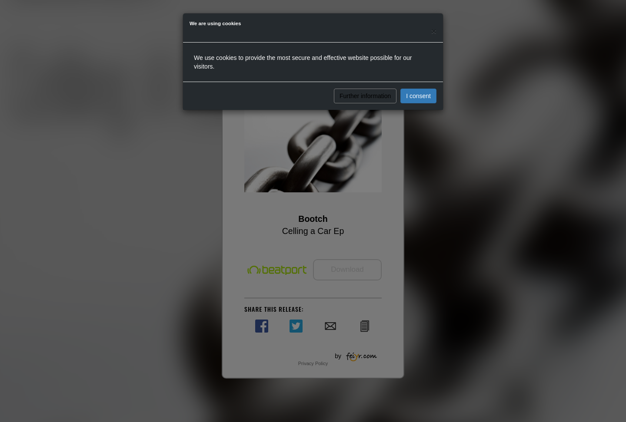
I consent (418, 95)
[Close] (433, 31)
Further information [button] (365, 95)
